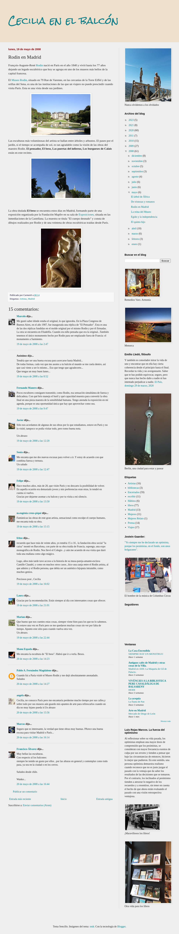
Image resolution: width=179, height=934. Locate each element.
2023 (132, 120)
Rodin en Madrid (140, 207)
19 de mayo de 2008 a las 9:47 (32, 408)
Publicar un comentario (25, 791)
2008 (132, 151)
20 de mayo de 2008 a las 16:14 (33, 737)
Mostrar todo (166, 721)
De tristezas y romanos (143, 201)
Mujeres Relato (136, 518)
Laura (20, 595)
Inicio (64, 799)
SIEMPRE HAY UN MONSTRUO (145, 653)
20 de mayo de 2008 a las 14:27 (33, 684)
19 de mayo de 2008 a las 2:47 (32, 344)
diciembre (137, 155)
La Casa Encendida (139, 650)
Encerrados (134, 492)
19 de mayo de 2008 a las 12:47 (33, 469)
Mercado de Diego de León (141, 713)
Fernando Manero (27, 387)
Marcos (21, 724)
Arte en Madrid (137, 710)
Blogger (121, 926)
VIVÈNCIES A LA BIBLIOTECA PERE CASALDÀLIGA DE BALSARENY (147, 683)
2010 (132, 140)
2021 (132, 125)
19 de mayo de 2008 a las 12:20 (33, 440)
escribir (132, 496)
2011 (131, 135)
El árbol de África (140, 196)
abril (134, 228)
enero (135, 244)
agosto (135, 176)
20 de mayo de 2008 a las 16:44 (33, 784)
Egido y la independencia (144, 216)
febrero (136, 239)
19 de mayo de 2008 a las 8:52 (32, 376)
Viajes (131, 527)
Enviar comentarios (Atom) (37, 805)
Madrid (31, 299)
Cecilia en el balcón (63, 20)
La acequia (134, 698)
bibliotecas (133, 487)
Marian (21, 617)
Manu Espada (24, 649)
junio (134, 187)
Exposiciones (86, 214)
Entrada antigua (104, 799)
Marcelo (21, 316)
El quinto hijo (138, 222)
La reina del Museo (141, 211)
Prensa (131, 523)
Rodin (39, 65)
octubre (136, 166)
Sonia (20, 452)
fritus (20, 538)
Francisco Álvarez (27, 749)
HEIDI (131, 689)
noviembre (137, 161)
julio (134, 182)
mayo (135, 192)
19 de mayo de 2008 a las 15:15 (33, 526)
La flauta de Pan (136, 701)
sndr (92, 926)
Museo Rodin (19, 80)
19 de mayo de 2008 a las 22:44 (33, 637)
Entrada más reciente (20, 799)
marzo (135, 233)
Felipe (20, 480)
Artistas (23, 299)
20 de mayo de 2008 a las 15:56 (33, 712)
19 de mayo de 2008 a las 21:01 (33, 605)
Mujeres (132, 514)
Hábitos (132, 501)
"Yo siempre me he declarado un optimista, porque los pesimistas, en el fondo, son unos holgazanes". (147, 546)
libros (131, 505)
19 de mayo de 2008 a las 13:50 (33, 501)
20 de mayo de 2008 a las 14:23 (33, 658)
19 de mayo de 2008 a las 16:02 (33, 584)
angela (20, 695)
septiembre (138, 171)
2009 (132, 146)
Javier (20, 420)
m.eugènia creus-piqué (29, 513)
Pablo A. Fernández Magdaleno (34, 670)
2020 (132, 130)
